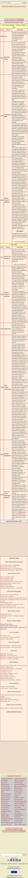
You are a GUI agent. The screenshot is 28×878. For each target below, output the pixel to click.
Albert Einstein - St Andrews (7, 596)
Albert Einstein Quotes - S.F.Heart (8, 566)
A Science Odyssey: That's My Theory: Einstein (11, 581)
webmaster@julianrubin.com (14, 868)
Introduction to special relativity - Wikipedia (10, 680)
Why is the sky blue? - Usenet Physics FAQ (10, 645)
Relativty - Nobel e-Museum (7, 586)
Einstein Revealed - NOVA (6, 580)
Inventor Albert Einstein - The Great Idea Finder (11, 604)
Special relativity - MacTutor (7, 675)
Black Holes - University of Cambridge (9, 658)
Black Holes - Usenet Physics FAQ (8, 655)
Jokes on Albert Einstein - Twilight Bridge (10, 565)
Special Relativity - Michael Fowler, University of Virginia (13, 665)
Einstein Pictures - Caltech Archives (8, 625)
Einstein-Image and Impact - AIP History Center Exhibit (13, 598)
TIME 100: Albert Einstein (6, 602)
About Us (15, 863)
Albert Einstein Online (5, 698)
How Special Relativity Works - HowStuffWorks (11, 668)
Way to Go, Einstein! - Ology (7, 576)
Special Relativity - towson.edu (7, 676)
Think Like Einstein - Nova (6, 670)
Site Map (10, 863)
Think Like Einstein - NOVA (6, 578)
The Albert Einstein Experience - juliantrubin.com (11, 570)
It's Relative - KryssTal (5, 671)
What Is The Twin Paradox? (6, 639)
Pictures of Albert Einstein (6, 624)
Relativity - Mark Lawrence (6, 678)
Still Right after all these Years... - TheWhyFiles (11, 588)
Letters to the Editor (23, 863)
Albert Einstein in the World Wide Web (9, 594)
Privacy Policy (3, 863)
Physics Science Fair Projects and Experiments (11, 708)
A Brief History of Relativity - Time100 (9, 673)
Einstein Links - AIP (5, 701)
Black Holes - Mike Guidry (6, 654)
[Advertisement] (14, 13)
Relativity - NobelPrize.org (6, 667)
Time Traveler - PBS (5, 635)
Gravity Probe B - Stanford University (9, 688)
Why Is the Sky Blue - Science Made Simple (10, 647)
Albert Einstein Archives (6, 614)
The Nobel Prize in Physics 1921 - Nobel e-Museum (12, 607)
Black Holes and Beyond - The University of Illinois (12, 657)
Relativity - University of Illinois (7, 686)
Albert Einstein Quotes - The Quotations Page (11, 568)
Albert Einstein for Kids (5, 584)
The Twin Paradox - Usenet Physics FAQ (10, 637)
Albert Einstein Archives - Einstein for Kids (10, 583)
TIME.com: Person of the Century (8, 606)
